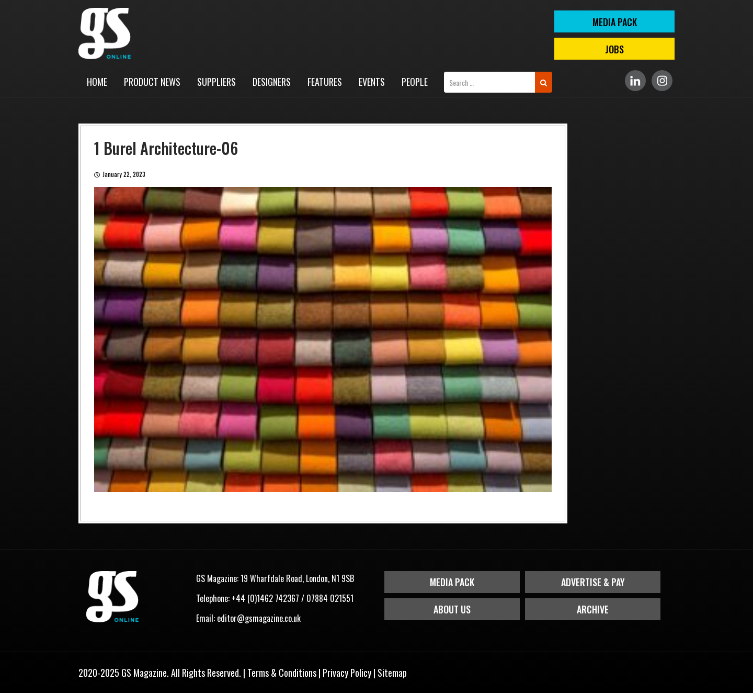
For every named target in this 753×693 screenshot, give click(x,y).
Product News (152, 81)
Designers (272, 81)
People (415, 81)
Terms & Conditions (281, 672)
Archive (593, 609)
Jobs (614, 49)
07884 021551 (329, 598)
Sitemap (392, 672)
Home (97, 81)
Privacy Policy (347, 672)
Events (372, 81)
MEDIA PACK (614, 22)
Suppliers (216, 81)
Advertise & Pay (593, 582)
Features (324, 81)
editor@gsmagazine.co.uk (259, 618)
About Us (452, 609)
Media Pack (452, 582)
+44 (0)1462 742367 (265, 598)
